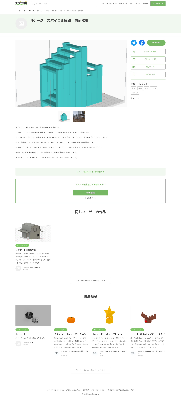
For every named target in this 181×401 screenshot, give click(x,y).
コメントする (143, 74)
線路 (140, 88)
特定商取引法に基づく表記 (125, 390)
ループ (153, 88)
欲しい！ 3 (142, 66)
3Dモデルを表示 (143, 51)
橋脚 (146, 88)
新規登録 (90, 192)
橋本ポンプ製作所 (35, 267)
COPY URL (156, 43)
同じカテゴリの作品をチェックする (90, 370)
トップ (23, 11)
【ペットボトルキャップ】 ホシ (107, 334)
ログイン (137, 4)
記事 (131, 4)
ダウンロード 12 (143, 59)
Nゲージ (135, 93)
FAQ (63, 390)
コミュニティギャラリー (109, 4)
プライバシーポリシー (98, 390)
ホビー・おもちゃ (51, 11)
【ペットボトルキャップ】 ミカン (70, 334)
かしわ (31, 342)
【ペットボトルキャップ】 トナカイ (147, 334)
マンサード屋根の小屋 (25, 249)
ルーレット (20, 334)
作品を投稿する (158, 3)
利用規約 (86, 390)
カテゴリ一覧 (123, 4)
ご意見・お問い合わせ (73, 390)
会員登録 (145, 4)
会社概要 (111, 390)
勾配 (133, 88)
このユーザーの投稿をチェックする (90, 280)
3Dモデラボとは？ (53, 390)
